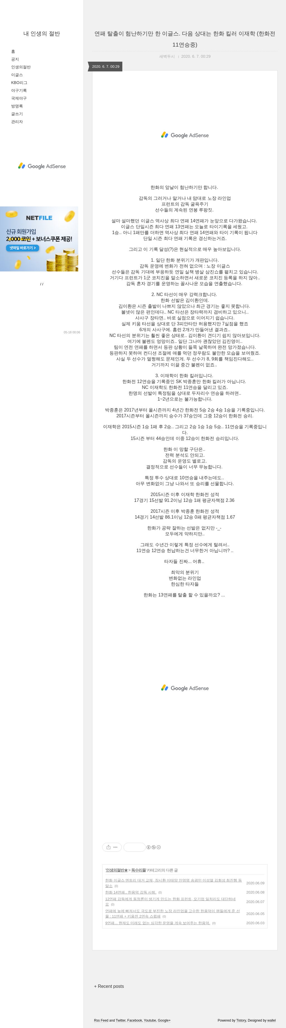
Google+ (164, 1020)
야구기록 (19, 90)
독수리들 (138, 870)
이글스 (17, 75)
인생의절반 (21, 67)
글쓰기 (17, 114)
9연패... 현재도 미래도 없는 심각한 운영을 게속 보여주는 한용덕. (157, 923)
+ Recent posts (109, 986)
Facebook (134, 1020)
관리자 (17, 121)
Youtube (150, 1020)
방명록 (17, 106)
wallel (271, 1020)
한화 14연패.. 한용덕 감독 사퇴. (130, 892)
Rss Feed (101, 1020)
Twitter (120, 1020)
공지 (15, 59)
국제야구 (19, 98)
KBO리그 (19, 82)
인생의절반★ (117, 870)
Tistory (241, 1020)
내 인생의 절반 (41, 33)
